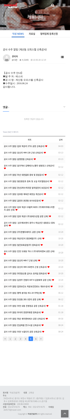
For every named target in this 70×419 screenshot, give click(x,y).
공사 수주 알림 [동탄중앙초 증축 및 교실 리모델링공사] (27, 181)
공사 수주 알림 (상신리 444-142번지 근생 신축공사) (26, 266)
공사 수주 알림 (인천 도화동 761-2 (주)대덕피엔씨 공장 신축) (29, 251)
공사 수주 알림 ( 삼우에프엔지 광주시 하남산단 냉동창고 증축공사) (29, 224)
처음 (5, 338)
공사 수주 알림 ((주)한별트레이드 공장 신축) (22, 231)
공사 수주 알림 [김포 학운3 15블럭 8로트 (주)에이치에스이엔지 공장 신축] (29, 208)
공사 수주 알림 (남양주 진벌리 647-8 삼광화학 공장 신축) (28, 279)
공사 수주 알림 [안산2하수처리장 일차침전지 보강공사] (27, 187)
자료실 (32, 33)
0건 (14, 59)
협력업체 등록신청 (49, 33)
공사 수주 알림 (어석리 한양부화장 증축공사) (23, 312)
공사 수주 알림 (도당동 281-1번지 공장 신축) (23, 299)
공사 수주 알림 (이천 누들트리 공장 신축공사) (23, 331)
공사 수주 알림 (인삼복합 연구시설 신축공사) (23, 325)
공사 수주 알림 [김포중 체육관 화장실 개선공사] (24, 194)
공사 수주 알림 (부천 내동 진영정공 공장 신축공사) (25, 305)
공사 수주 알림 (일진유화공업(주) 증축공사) (22, 244)
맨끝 (41, 338)
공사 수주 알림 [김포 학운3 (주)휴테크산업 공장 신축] (26, 216)
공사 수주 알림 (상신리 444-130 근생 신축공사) (24, 152)
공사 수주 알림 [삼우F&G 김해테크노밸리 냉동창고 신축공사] (29, 165)
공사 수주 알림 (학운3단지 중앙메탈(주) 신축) (23, 238)
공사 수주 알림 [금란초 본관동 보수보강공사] (23, 200)
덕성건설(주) (32, 414)
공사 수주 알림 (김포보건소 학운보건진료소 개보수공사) (27, 286)
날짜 (61, 139)
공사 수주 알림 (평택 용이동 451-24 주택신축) (23, 292)
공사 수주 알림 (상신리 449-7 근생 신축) (21, 260)
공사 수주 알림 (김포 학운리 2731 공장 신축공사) (24, 146)
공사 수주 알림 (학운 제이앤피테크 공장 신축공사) (25, 318)
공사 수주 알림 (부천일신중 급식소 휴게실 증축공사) (26, 273)
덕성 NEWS (18, 33)
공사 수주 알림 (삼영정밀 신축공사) (19, 159)
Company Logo (11, 5)
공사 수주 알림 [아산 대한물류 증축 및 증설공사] (24, 174)
